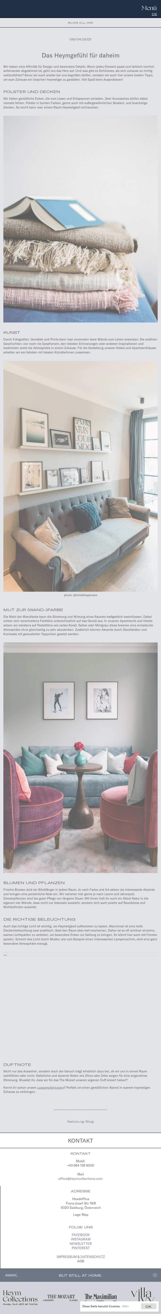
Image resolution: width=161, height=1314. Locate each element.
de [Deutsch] (154, 14)
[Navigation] (148, 7)
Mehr (125, 1306)
